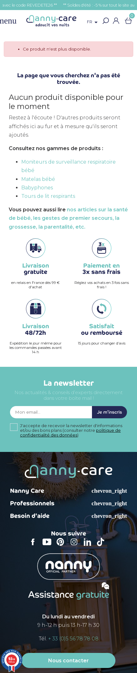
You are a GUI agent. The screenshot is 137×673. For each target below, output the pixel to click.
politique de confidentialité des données (70, 432)
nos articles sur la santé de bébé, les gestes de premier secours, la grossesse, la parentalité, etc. (68, 218)
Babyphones (37, 188)
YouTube (48, 546)
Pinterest (62, 546)
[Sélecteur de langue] (93, 22)
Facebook (34, 546)
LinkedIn (89, 546)
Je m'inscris (109, 412)
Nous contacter (68, 661)
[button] (105, 20)
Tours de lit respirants (48, 196)
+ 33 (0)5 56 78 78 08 (73, 639)
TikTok (102, 546)
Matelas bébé (38, 179)
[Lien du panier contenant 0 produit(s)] (128, 20)
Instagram (76, 546)
